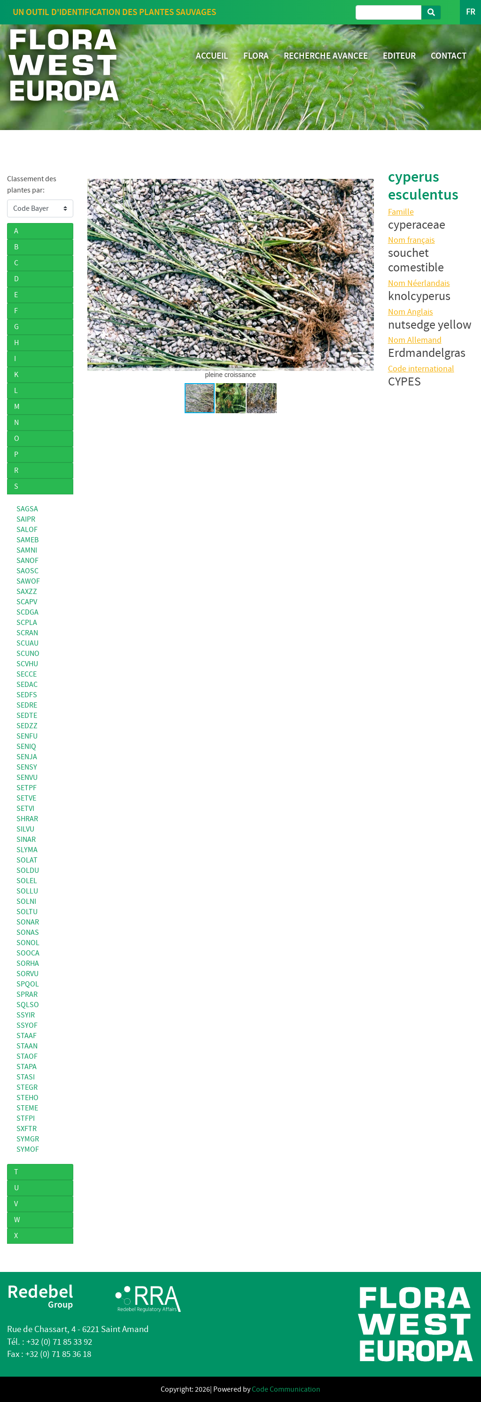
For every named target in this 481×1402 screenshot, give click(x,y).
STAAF (26, 1035)
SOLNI (26, 901)
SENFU (27, 736)
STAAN (27, 1046)
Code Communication (286, 1389)
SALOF (27, 529)
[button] (95, 274)
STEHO (27, 1097)
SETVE (26, 798)
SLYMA (27, 850)
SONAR (27, 922)
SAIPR (25, 519)
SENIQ (26, 746)
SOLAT (27, 860)
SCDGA (27, 612)
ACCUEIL (212, 56)
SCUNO (27, 653)
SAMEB (27, 540)
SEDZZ (27, 726)
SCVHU (27, 664)
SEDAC (27, 684)
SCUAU (27, 643)
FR (470, 12)
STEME (27, 1108)
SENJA (26, 757)
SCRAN (27, 633)
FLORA (256, 56)
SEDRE (26, 705)
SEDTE (26, 715)
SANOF (27, 560)
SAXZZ (26, 591)
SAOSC (27, 571)
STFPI (25, 1118)
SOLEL (26, 881)
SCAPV (26, 602)
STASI (25, 1077)
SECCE (26, 674)
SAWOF (28, 581)
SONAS (27, 932)
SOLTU (27, 912)
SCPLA (26, 622)
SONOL (27, 943)
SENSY (26, 767)
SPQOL (27, 984)
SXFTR (26, 1128)
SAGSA (27, 509)
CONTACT (448, 56)
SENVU (27, 777)
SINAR (26, 839)
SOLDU (27, 870)
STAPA (26, 1066)
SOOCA (27, 953)
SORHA (27, 963)
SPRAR (27, 994)
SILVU (25, 829)
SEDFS (26, 695)
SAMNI (26, 550)
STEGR (27, 1087)
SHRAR (27, 819)
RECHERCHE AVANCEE (326, 56)
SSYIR (25, 1015)
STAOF (27, 1056)
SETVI (25, 808)
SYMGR (27, 1139)
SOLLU (27, 891)
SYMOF (27, 1149)
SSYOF (27, 1025)
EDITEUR (399, 56)
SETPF (26, 788)
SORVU (27, 973)
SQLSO (27, 1004)
